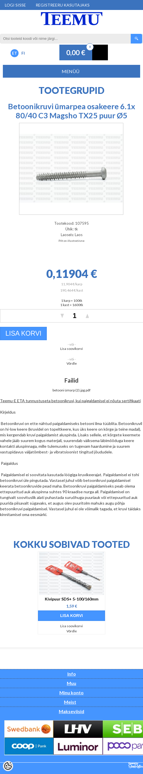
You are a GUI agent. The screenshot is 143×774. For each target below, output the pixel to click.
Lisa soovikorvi (71, 348)
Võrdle (72, 363)
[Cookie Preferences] (8, 766)
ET (14, 53)
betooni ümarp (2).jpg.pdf (71, 390)
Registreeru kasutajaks (63, 5)
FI (23, 53)
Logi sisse (15, 5)
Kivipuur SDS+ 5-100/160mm (71, 599)
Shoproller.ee (135, 765)
